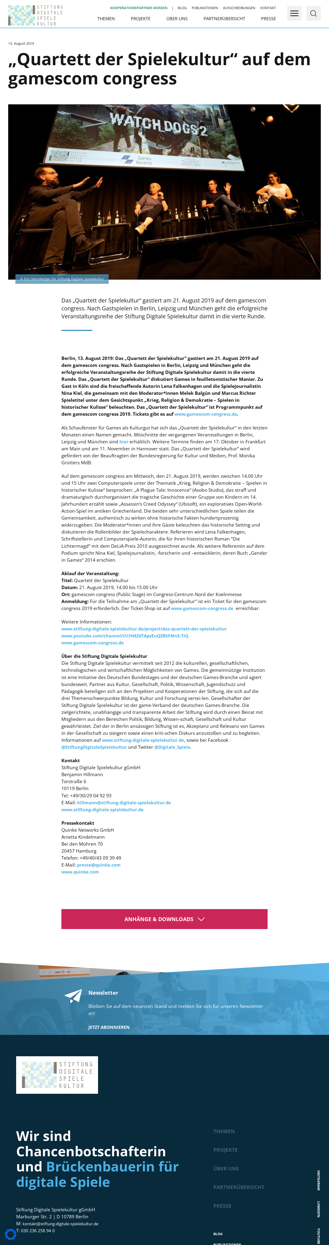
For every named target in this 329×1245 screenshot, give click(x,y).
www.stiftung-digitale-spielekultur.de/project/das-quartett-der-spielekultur (144, 486)
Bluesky (319, 1118)
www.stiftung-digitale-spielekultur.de (143, 598)
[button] (10, 1234)
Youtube (319, 1090)
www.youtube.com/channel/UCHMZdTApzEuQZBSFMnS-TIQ (124, 493)
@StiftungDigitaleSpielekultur (94, 605)
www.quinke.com (80, 729)
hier (123, 299)
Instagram (319, 1029)
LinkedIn (319, 1060)
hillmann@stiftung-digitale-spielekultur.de (124, 660)
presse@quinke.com (99, 722)
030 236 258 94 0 (39, 1088)
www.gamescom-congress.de (206, 272)
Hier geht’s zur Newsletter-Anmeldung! (164, 1218)
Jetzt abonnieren (109, 885)
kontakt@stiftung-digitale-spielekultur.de (67, 1081)
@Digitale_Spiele (172, 605)
